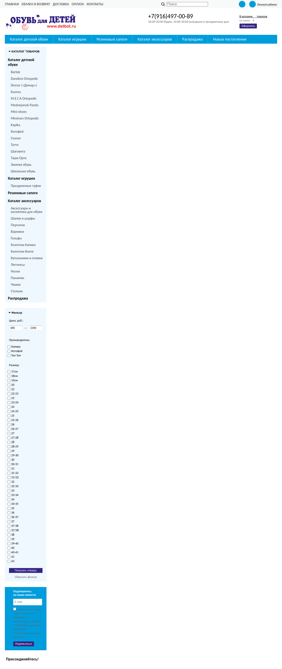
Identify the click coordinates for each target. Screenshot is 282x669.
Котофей (17, 131)
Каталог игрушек (21, 178)
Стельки (17, 291)
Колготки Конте (22, 251)
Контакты (95, 4)
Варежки (17, 231)
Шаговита (18, 151)
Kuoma (16, 92)
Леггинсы (18, 265)
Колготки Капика (23, 245)
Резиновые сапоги (23, 193)
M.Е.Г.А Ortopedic (24, 98)
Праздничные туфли (26, 186)
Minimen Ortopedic (25, 118)
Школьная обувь (23, 171)
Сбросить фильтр (26, 577)
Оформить (248, 26)
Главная (12, 4)
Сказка (16, 138)
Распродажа (18, 298)
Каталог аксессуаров (24, 201)
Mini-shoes (19, 112)
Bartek (15, 72)
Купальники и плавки (27, 258)
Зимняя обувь (21, 164)
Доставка (61, 4)
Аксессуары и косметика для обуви (26, 210)
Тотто (15, 145)
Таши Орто (19, 158)
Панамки (17, 278)
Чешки (16, 284)
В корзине (253, 16)
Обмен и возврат (35, 4)
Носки (15, 271)
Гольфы (16, 238)
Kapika (15, 125)
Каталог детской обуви (21, 62)
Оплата (78, 4)
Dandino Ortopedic (24, 78)
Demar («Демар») (24, 85)
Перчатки (18, 225)
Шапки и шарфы (23, 218)
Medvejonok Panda (24, 105)
